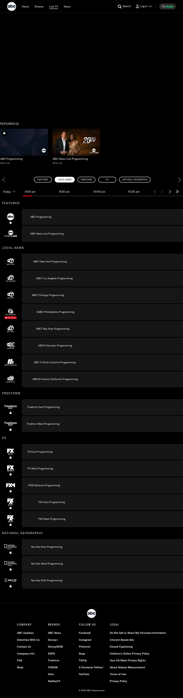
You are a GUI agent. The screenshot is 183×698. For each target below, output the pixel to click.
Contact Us (24, 646)
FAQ (19, 660)
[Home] (25, 6)
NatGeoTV (54, 681)
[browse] (39, 6)
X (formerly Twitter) (91, 667)
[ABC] (11, 7)
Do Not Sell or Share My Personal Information (138, 633)
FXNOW (53, 667)
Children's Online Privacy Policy (129, 653)
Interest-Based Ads (122, 640)
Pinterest (84, 646)
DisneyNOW (55, 646)
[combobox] (91, 387)
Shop (20, 667)
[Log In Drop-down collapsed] (143, 6)
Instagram (85, 640)
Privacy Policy (118, 681)
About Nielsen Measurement (127, 667)
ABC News (54, 633)
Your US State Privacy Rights (128, 660)
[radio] (43, 179)
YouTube (84, 674)
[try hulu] (167, 6)
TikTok (83, 660)
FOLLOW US (87, 624)
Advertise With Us (28, 640)
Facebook (85, 633)
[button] (24, 147)
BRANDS (54, 624)
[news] (67, 6)
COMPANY (24, 624)
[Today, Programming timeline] (11, 191)
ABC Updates (25, 633)
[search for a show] (124, 6)
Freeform (53, 660)
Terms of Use (118, 674)
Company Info (25, 653)
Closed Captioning (121, 646)
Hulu (51, 674)
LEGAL (114, 624)
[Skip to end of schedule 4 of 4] (177, 191)
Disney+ (53, 640)
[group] (91, 393)
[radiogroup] (91, 179)
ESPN (51, 653)
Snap (82, 653)
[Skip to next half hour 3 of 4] (170, 191)
